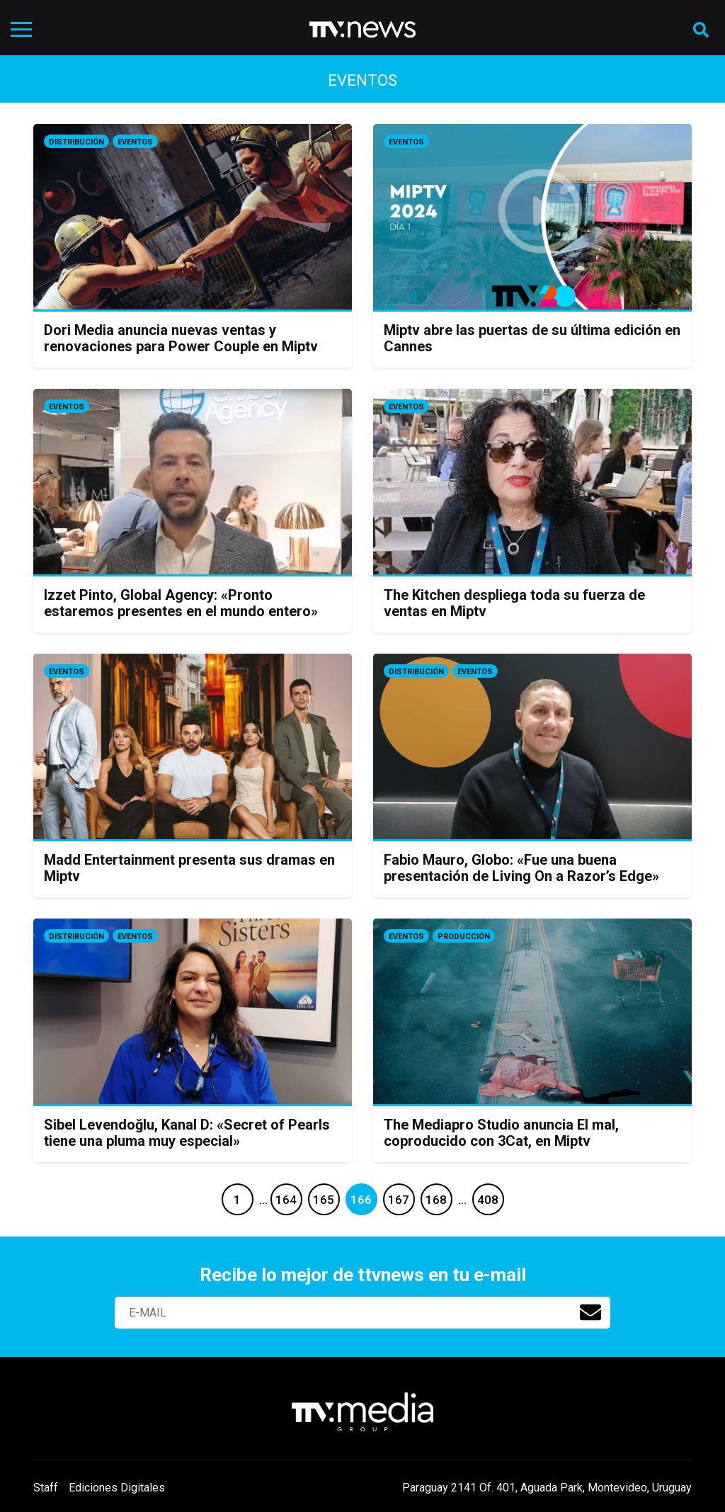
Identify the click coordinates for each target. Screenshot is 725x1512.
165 (323, 1200)
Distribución (76, 142)
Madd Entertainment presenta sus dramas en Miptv (189, 868)
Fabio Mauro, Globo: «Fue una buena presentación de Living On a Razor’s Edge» (521, 868)
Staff (45, 1487)
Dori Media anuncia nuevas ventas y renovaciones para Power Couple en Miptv (181, 338)
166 (361, 1200)
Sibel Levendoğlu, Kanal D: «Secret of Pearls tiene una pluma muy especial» (187, 1132)
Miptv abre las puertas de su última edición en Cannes (532, 338)
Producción (464, 936)
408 (487, 1200)
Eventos (135, 142)
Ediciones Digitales (117, 1487)
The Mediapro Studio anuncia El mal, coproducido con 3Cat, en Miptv (501, 1132)
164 (286, 1200)
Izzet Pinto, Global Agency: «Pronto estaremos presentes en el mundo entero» (181, 603)
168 (436, 1200)
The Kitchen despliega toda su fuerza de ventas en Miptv (514, 603)
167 (398, 1200)
